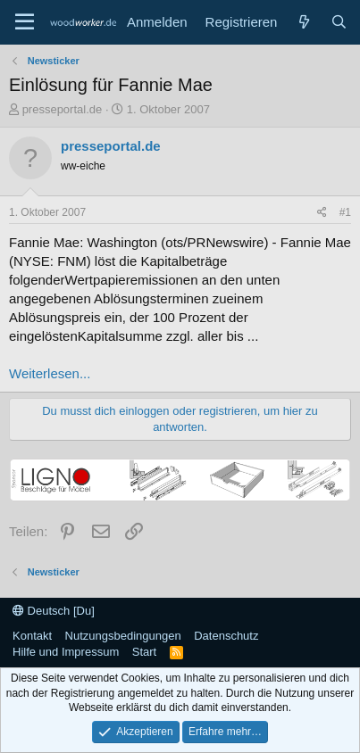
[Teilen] (322, 213)
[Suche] (339, 21)
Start (144, 651)
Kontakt (32, 635)
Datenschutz (226, 635)
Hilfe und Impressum (66, 651)
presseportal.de (62, 109)
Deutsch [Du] (54, 610)
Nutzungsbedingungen (123, 635)
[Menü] (25, 22)
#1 (345, 212)
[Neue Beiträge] (303, 21)
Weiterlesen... (49, 373)
